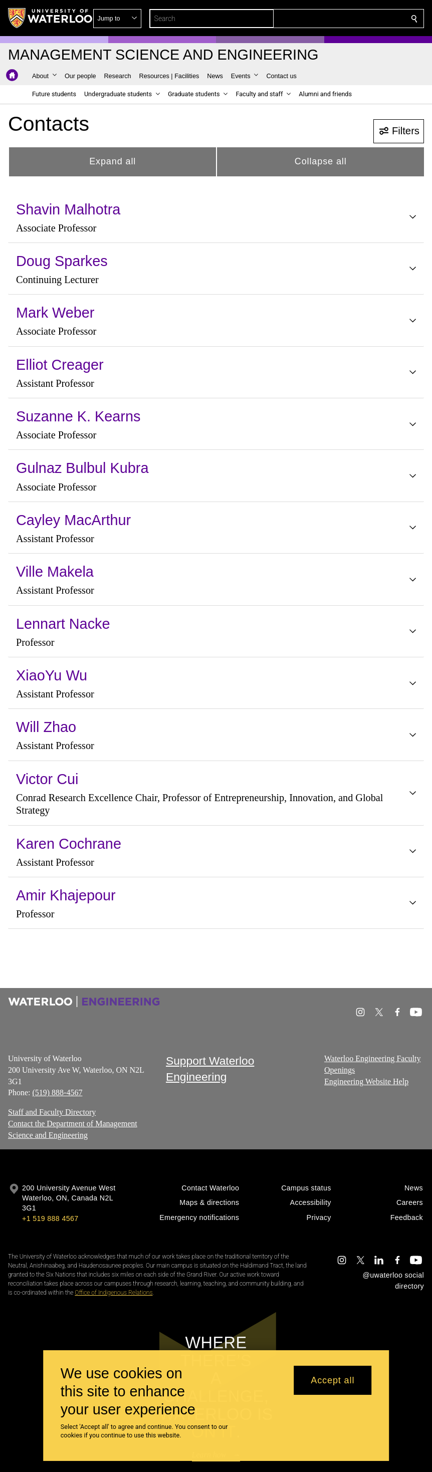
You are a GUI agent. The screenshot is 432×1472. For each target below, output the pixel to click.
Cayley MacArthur (73, 520)
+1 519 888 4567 (50, 1218)
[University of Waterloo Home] (50, 18)
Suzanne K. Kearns (78, 416)
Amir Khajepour (66, 895)
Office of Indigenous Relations (113, 1292)
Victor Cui (47, 779)
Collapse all (321, 161)
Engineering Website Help (366, 1081)
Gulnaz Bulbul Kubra (82, 468)
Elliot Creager (60, 365)
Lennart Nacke (63, 624)
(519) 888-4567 (57, 1093)
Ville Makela (55, 572)
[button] (341, 19)
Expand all (112, 161)
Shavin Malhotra (68, 209)
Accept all (332, 1380)
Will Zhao (46, 727)
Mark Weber (55, 313)
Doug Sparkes (62, 261)
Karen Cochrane (68, 844)
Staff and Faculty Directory (52, 1112)
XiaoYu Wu (51, 675)
